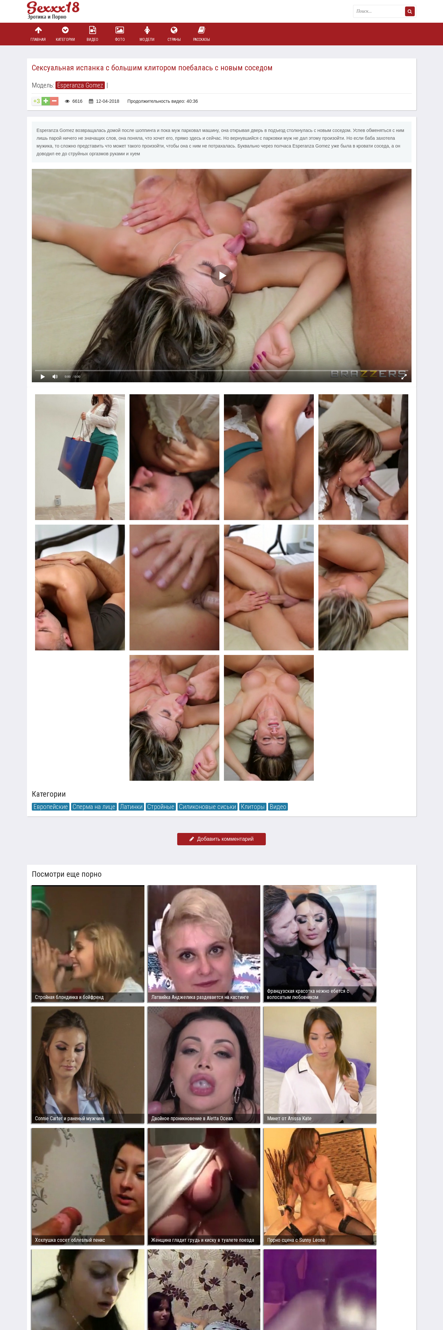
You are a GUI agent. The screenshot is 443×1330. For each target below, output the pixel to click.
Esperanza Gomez (80, 85)
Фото (119, 34)
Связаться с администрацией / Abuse (66, 1289)
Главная (38, 34)
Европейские (50, 807)
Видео (92, 34)
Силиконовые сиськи (207, 807)
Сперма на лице (94, 807)
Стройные (160, 807)
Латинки (131, 807)
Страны (174, 34)
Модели (147, 34)
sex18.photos (95, 1295)
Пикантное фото (59, 11)
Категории (65, 34)
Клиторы (253, 807)
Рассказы (201, 34)
